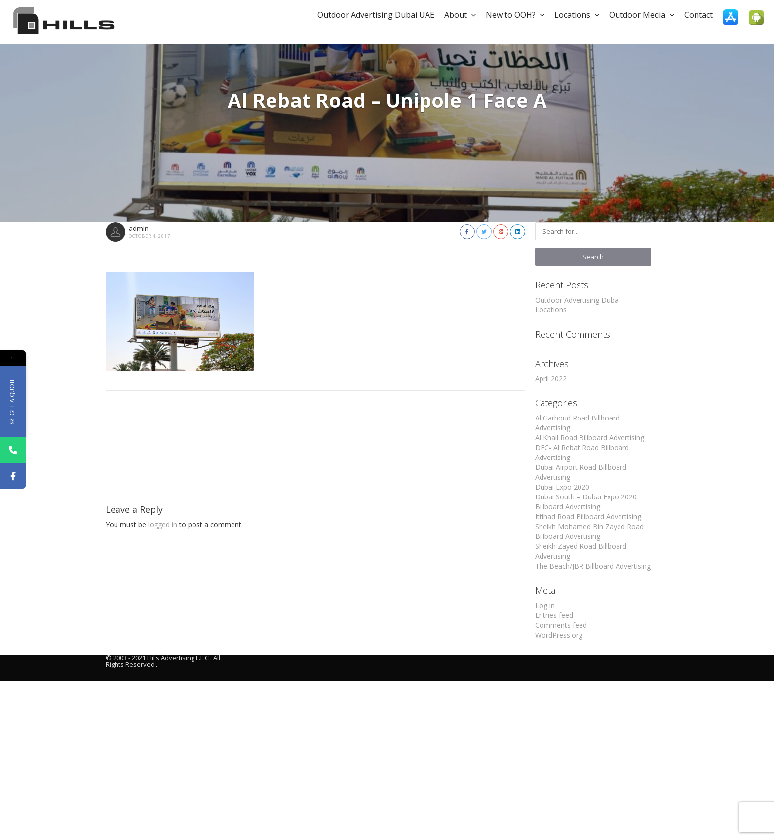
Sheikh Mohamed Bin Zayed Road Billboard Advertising (589, 531)
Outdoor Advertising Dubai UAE (375, 14)
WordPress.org (558, 635)
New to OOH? (515, 14)
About (460, 14)
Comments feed (561, 625)
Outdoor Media (641, 14)
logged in (162, 475)
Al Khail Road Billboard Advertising (589, 437)
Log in (545, 605)
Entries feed (554, 615)
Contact (698, 14)
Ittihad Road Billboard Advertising (588, 516)
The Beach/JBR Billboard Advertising (593, 566)
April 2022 (551, 378)
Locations (576, 14)
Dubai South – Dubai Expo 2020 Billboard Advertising (586, 501)
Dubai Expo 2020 (562, 487)
